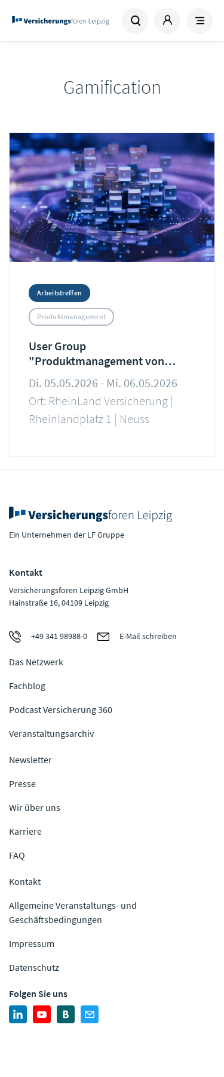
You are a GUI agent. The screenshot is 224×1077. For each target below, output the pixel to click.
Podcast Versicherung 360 (60, 709)
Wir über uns (34, 807)
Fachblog (27, 686)
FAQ (17, 855)
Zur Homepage (60, 20)
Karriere (25, 831)
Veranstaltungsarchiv (51, 733)
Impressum (31, 943)
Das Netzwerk (36, 662)
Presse (22, 783)
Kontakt (25, 881)
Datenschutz (34, 967)
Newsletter (30, 760)
